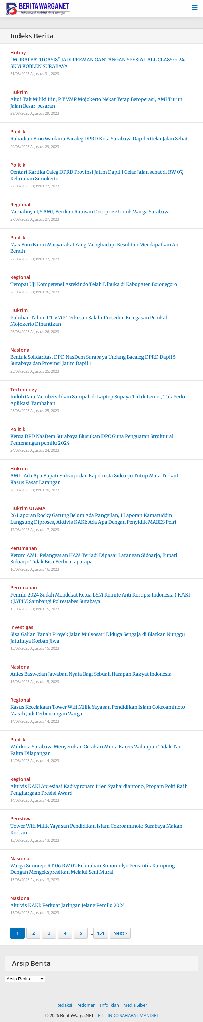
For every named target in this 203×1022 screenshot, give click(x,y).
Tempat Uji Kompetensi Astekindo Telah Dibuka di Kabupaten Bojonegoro (93, 284)
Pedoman (86, 1005)
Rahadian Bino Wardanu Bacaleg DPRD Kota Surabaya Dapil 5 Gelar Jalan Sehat (99, 139)
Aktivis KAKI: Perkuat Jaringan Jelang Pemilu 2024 (67, 905)
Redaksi (64, 1005)
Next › (120, 933)
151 (100, 933)
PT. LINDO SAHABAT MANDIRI (128, 1015)
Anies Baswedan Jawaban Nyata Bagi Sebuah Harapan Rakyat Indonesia (91, 674)
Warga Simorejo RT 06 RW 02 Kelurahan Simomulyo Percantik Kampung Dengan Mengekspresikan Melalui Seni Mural (92, 869)
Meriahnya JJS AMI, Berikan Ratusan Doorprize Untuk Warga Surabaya (90, 212)
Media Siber (135, 1005)
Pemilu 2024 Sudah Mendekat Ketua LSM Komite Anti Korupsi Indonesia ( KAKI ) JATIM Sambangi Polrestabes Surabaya (100, 598)
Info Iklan (109, 1005)
